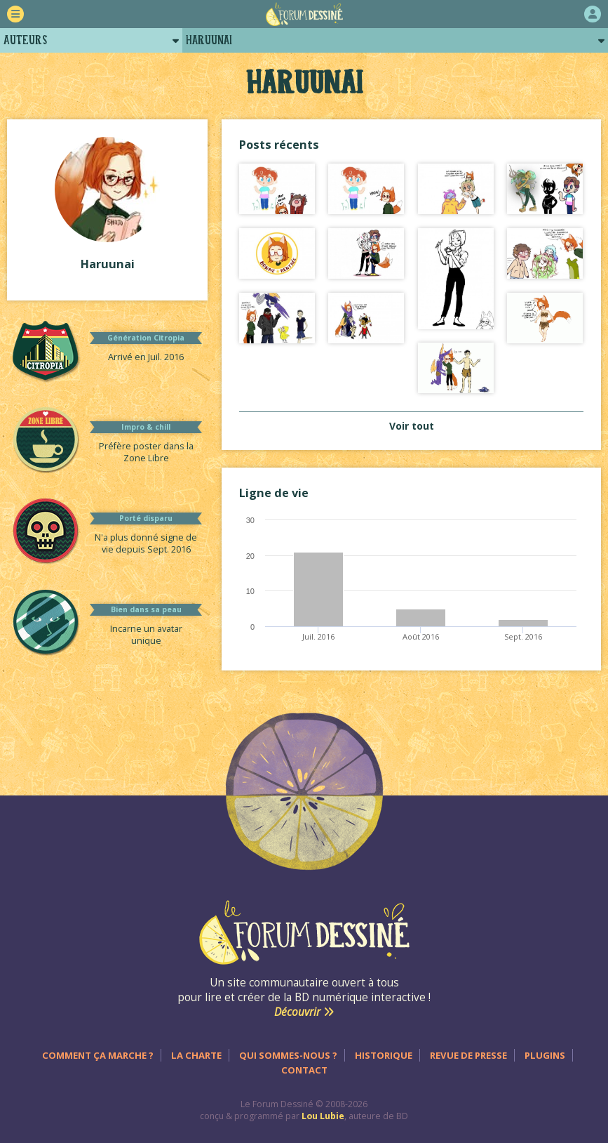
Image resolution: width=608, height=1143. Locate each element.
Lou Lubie (323, 1116)
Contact (304, 1070)
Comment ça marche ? (98, 1055)
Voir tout (411, 425)
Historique (383, 1055)
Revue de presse (468, 1055)
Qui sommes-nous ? (288, 1055)
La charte (196, 1055)
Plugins (545, 1055)
